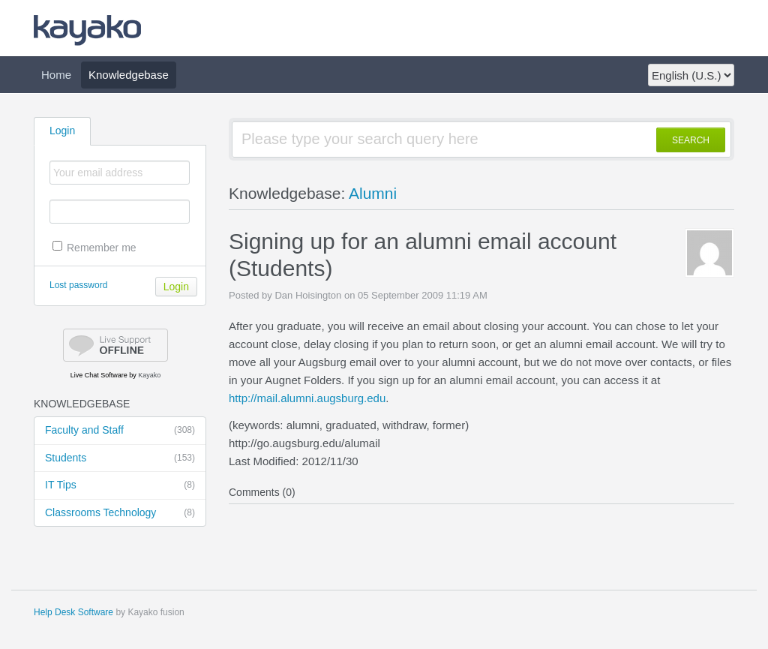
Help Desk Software (73, 612)
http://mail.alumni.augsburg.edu (307, 398)
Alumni (373, 193)
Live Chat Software (99, 375)
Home (56, 74)
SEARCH (691, 140)
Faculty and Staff (120, 430)
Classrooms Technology (120, 513)
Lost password (78, 285)
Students (120, 458)
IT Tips (120, 485)
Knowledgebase (128, 74)
